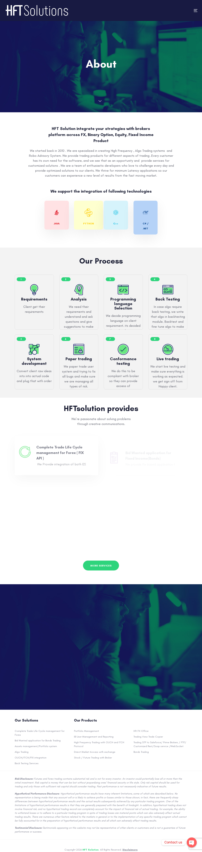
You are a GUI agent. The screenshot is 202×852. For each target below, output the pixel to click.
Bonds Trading (141, 751)
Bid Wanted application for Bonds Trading (38, 740)
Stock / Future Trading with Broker (93, 757)
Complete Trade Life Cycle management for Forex (39, 732)
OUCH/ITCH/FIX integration (30, 757)
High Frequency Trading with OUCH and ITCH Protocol (99, 744)
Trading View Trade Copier (148, 736)
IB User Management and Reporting (93, 736)
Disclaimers (130, 849)
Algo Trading (21, 751)
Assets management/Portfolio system (36, 746)
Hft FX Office (141, 731)
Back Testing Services (27, 763)
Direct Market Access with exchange (94, 751)
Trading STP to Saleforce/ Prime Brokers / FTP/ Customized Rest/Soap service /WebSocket (160, 744)
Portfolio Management (86, 731)
